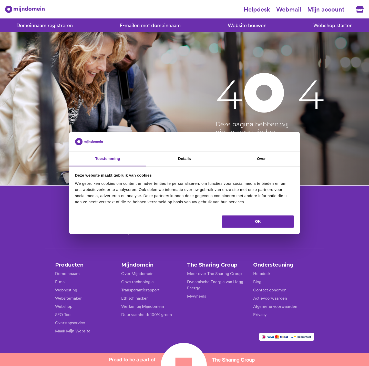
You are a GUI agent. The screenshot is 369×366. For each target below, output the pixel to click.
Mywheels (196, 295)
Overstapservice (70, 322)
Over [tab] (261, 158)
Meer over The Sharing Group (214, 273)
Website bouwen (247, 25)
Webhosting (66, 289)
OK (258, 221)
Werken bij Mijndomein (142, 306)
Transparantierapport (140, 289)
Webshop (63, 306)
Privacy (259, 314)
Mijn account (325, 9)
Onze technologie (137, 281)
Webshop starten (333, 25)
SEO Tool (63, 314)
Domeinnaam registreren (44, 25)
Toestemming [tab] (107, 158)
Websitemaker (68, 297)
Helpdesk (257, 9)
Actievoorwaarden (270, 297)
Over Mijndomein (137, 273)
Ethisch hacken (135, 297)
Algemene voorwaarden (275, 306)
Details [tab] (184, 158)
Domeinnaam (67, 273)
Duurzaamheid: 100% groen (146, 314)
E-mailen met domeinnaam (150, 25)
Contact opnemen (269, 289)
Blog (257, 281)
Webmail (288, 9)
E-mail (61, 281)
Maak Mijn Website (72, 330)
